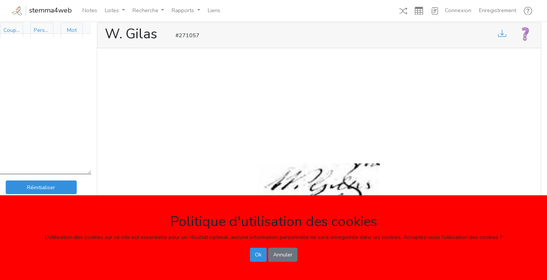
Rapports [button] (184, 10)
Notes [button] (89, 10)
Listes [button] (112, 10)
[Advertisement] (319, 104)
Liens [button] (214, 10)
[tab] (11, 30)
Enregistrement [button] (497, 10)
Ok (258, 254)
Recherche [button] (146, 10)
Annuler (282, 254)
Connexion (458, 10)
